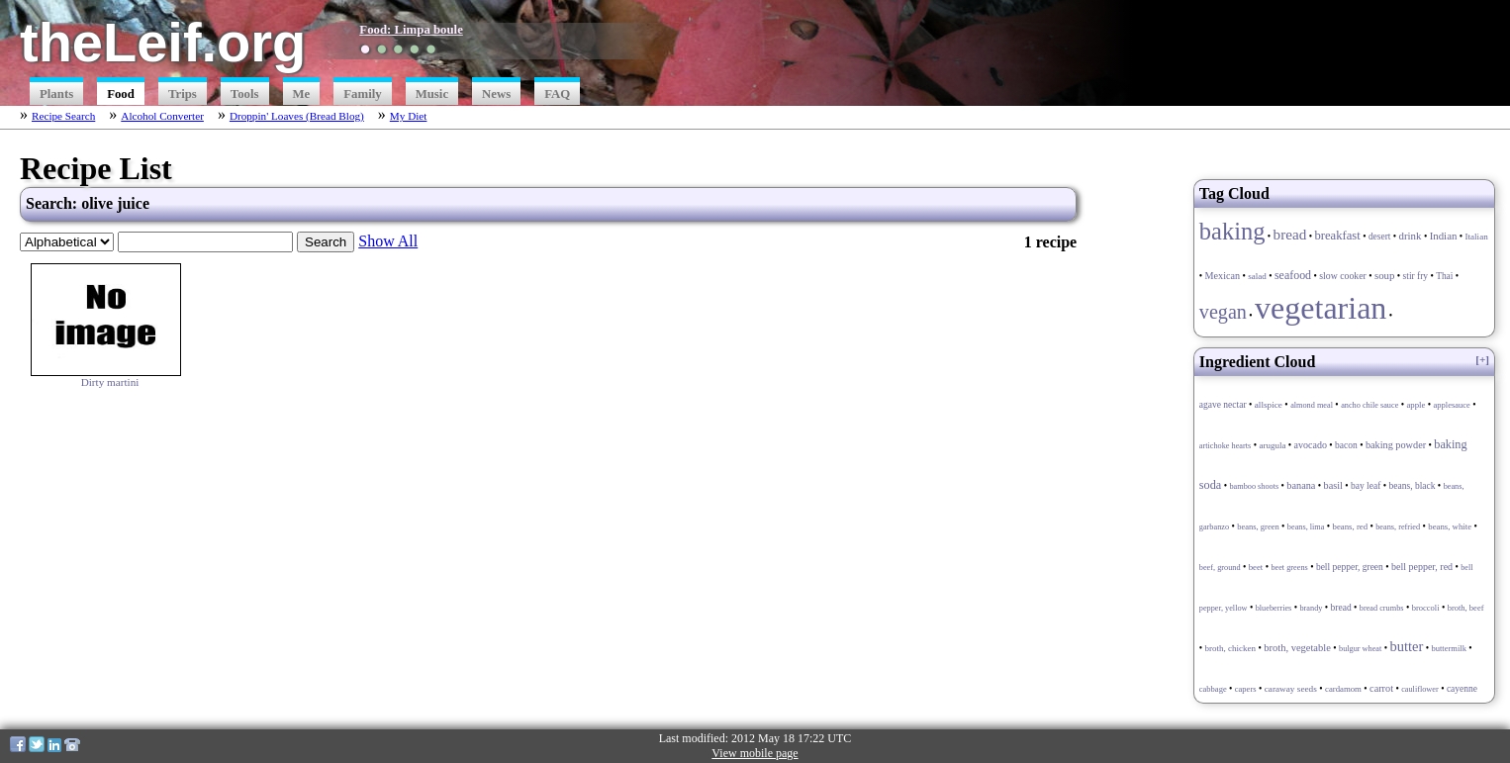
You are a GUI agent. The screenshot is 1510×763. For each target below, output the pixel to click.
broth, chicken (1230, 648)
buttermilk (1448, 648)
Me (302, 94)
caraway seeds (1291, 689)
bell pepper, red (1422, 566)
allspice (1268, 405)
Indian (1444, 235)
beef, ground (1220, 567)
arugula (1272, 445)
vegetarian (1320, 308)
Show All (388, 241)
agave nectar (1223, 405)
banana (1300, 485)
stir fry (1415, 276)
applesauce (1452, 405)
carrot (1381, 688)
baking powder (1396, 444)
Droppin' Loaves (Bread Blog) (297, 116)
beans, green (1257, 526)
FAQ (557, 94)
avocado (1310, 444)
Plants (56, 94)
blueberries (1274, 608)
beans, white (1449, 526)
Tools (245, 94)
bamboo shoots (1253, 486)
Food (121, 94)
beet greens (1289, 567)
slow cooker (1343, 275)
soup (1384, 275)
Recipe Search (63, 116)
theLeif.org (163, 42)
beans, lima (1306, 527)
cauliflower (1420, 689)
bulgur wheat (1360, 648)
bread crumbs (1382, 608)
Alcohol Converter (162, 116)
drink (1410, 235)
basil (1333, 485)
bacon (1346, 445)
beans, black (1412, 486)
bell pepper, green (1349, 567)
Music (432, 94)
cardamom (1343, 689)
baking (1232, 231)
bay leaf (1365, 486)
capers (1246, 689)
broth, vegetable (1297, 647)
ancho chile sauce (1369, 405)
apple (1415, 405)
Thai (1444, 276)
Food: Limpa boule (411, 30)
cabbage (1213, 689)
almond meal (1311, 405)
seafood (1292, 275)
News (496, 94)
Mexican (1222, 275)
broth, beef (1466, 608)
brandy (1310, 608)
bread (1290, 234)
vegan (1223, 312)
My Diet (408, 116)
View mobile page (754, 753)
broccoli (1426, 608)
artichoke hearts (1225, 445)
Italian (1476, 236)
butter (1406, 646)
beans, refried (1397, 527)
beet (1256, 567)
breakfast (1337, 235)
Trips (182, 94)
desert (1379, 236)
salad (1257, 276)
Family (362, 94)
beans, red (1350, 526)
